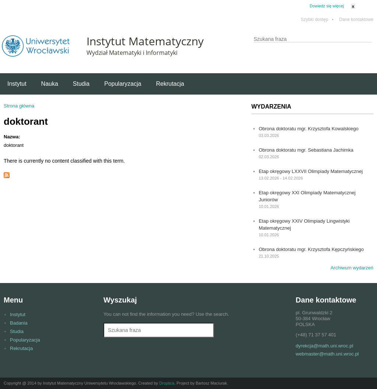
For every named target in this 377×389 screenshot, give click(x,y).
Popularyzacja (122, 84)
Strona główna (19, 106)
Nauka (49, 84)
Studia (81, 84)
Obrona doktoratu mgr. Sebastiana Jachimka (306, 150)
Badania (19, 323)
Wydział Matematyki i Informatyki (132, 53)
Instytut (17, 84)
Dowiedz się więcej (327, 6)
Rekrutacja (170, 84)
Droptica (166, 383)
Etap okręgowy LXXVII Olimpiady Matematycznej (311, 171)
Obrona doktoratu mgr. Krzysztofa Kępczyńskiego (311, 249)
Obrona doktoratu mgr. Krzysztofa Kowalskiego (309, 128)
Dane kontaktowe (356, 19)
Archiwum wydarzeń (352, 267)
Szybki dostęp (317, 19)
